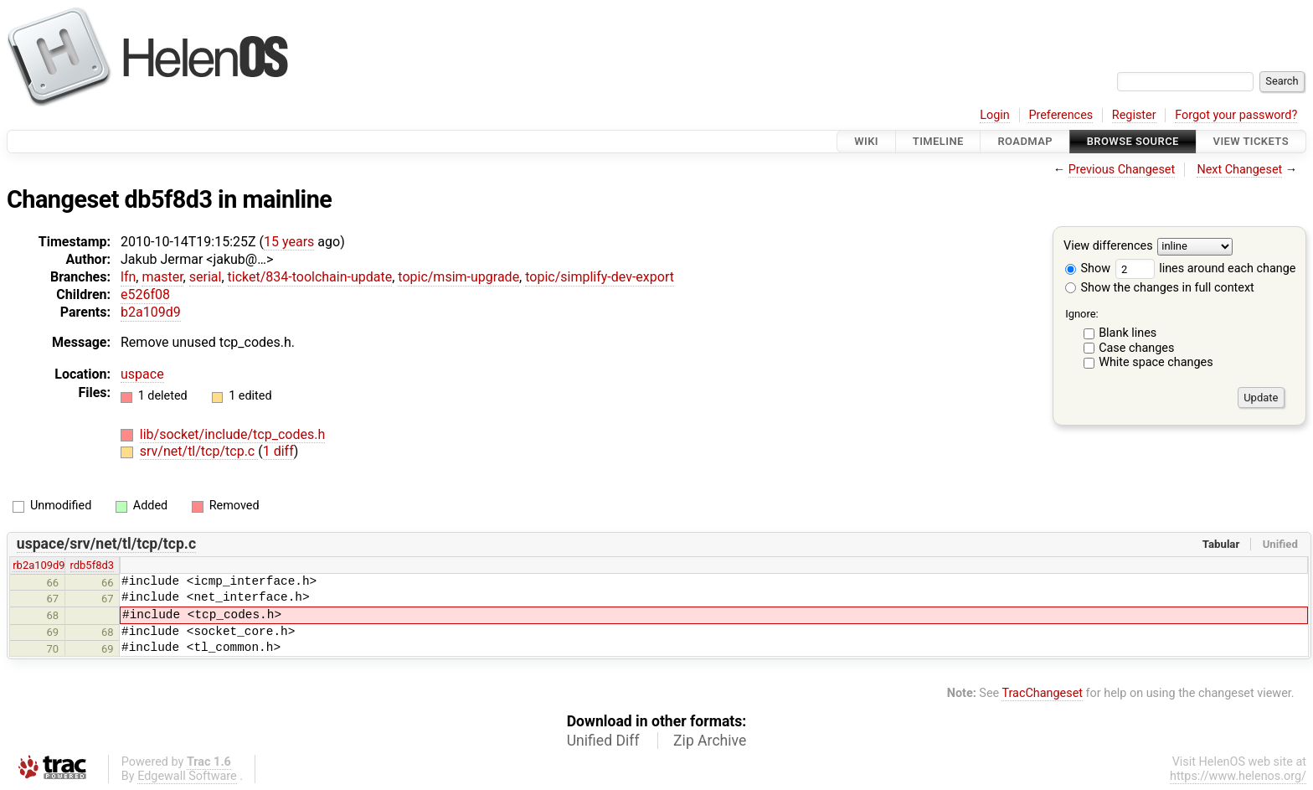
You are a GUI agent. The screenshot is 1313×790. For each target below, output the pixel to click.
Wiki (866, 141)
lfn (128, 277)
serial (205, 277)
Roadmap (1025, 141)
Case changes (1136, 348)
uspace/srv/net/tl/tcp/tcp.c (106, 543)
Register (1134, 115)
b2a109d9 (151, 312)
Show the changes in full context (1159, 288)
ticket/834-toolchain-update (310, 277)
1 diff (278, 451)
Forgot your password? (1236, 115)
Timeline (938, 141)
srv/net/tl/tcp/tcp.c (199, 451)
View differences (1108, 247)
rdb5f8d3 (92, 565)
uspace (142, 374)
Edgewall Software (187, 776)
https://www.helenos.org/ (1238, 776)
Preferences (1060, 115)
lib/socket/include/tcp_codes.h (232, 434)
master (162, 277)
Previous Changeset (1122, 170)
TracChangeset (1042, 693)
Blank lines (1127, 333)
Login (995, 115)
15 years (289, 242)
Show (1087, 268)
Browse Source (1133, 141)
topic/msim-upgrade (458, 277)
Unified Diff (603, 740)
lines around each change (1205, 268)
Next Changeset (1239, 170)
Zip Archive (709, 740)
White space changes (1156, 362)
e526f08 (145, 294)
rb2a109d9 (38, 565)
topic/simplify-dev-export (599, 277)
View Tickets (1251, 141)
